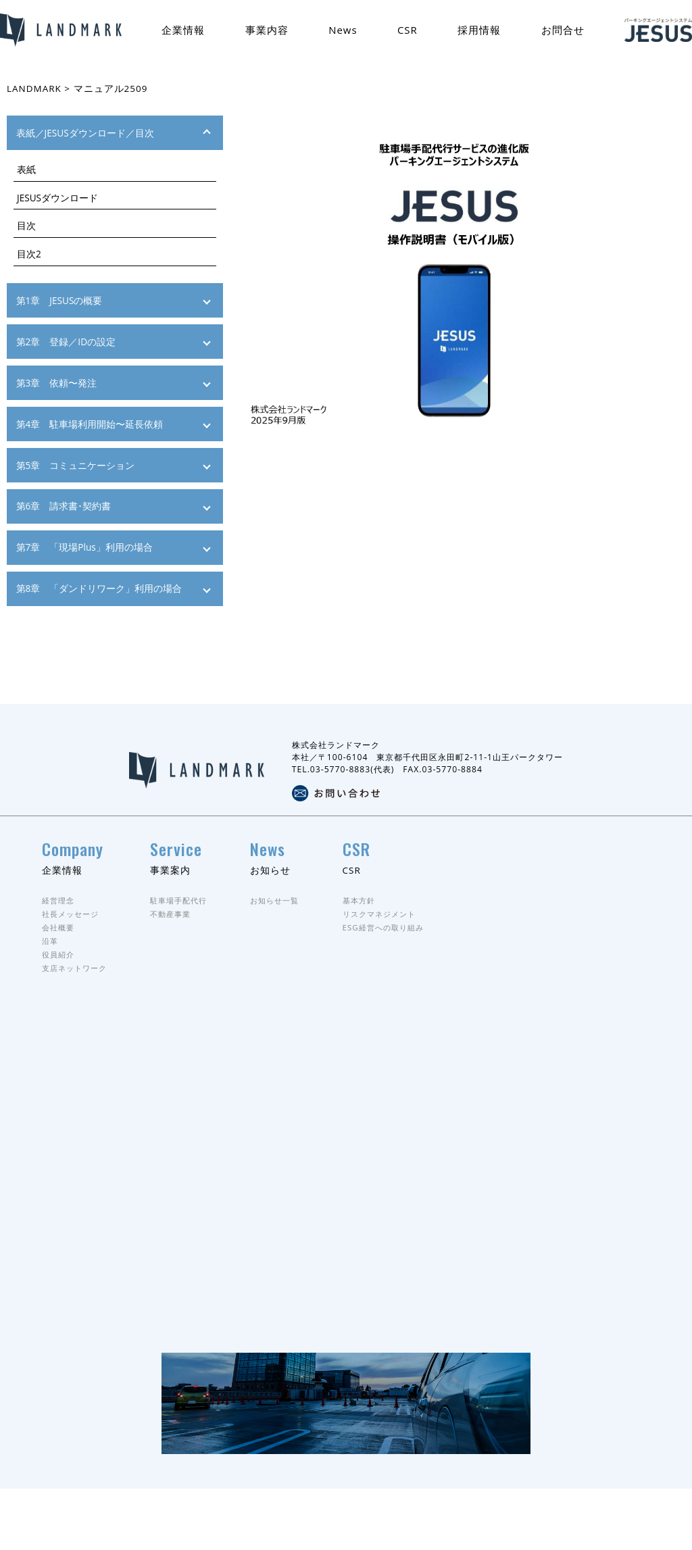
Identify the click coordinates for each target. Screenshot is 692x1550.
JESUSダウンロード (57, 197)
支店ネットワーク (77, 1004)
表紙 (26, 169)
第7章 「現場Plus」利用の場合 (84, 547)
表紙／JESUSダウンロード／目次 (85, 132)
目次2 (29, 253)
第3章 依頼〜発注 (56, 382)
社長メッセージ (72, 949)
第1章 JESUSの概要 (59, 300)
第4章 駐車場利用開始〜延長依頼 (90, 424)
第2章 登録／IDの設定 (66, 341)
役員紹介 (59, 989)
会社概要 (59, 962)
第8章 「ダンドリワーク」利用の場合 (99, 588)
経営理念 (59, 935)
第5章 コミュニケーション (75, 465)
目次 (26, 226)
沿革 (50, 976)
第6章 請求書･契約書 (64, 506)
